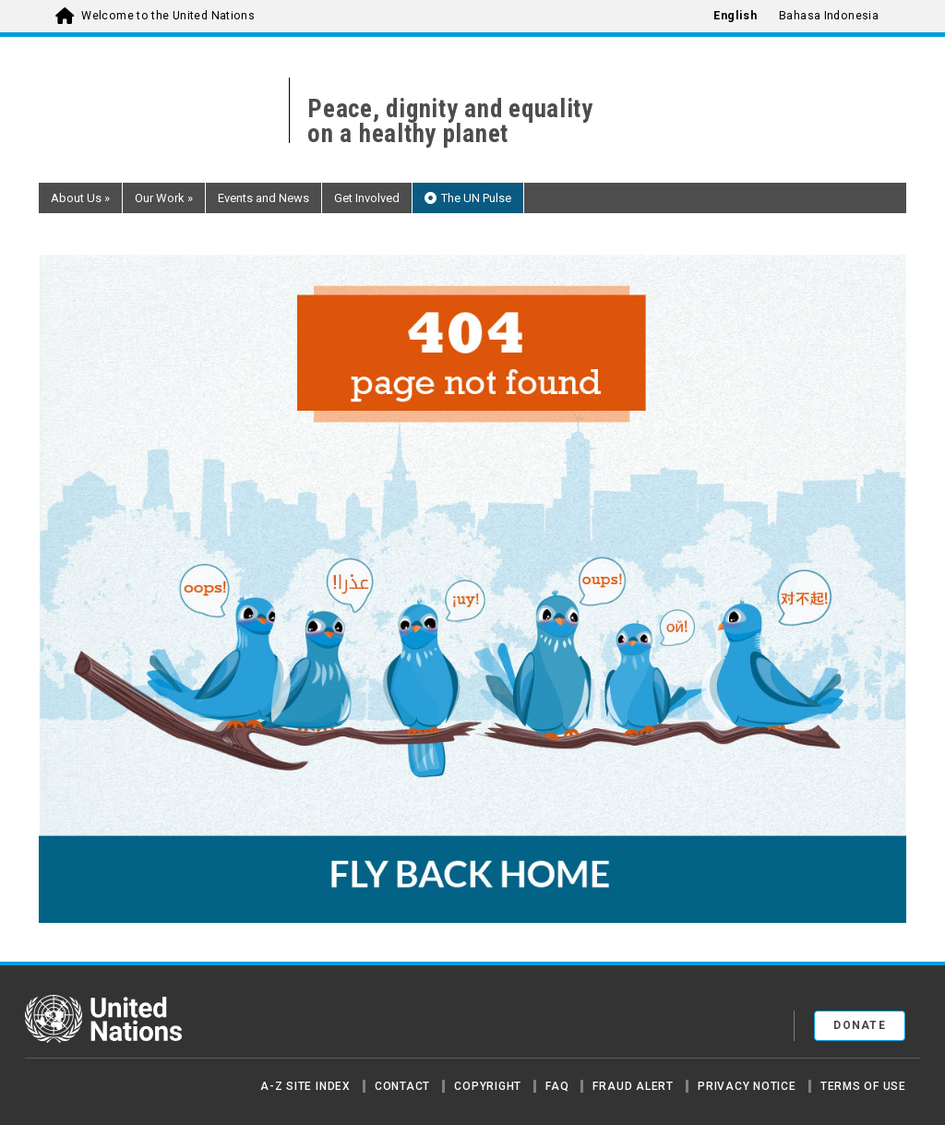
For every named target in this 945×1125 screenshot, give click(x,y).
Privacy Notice (747, 1086)
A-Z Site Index (305, 1086)
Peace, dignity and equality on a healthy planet (450, 122)
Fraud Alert (632, 1086)
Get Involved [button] (367, 198)
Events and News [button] (263, 198)
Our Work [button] (164, 198)
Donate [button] (859, 1025)
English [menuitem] (735, 15)
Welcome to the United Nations (168, 15)
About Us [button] (80, 198)
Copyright (487, 1086)
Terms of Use (863, 1086)
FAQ (556, 1086)
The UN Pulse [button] (476, 198)
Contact (402, 1086)
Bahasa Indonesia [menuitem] (829, 15)
